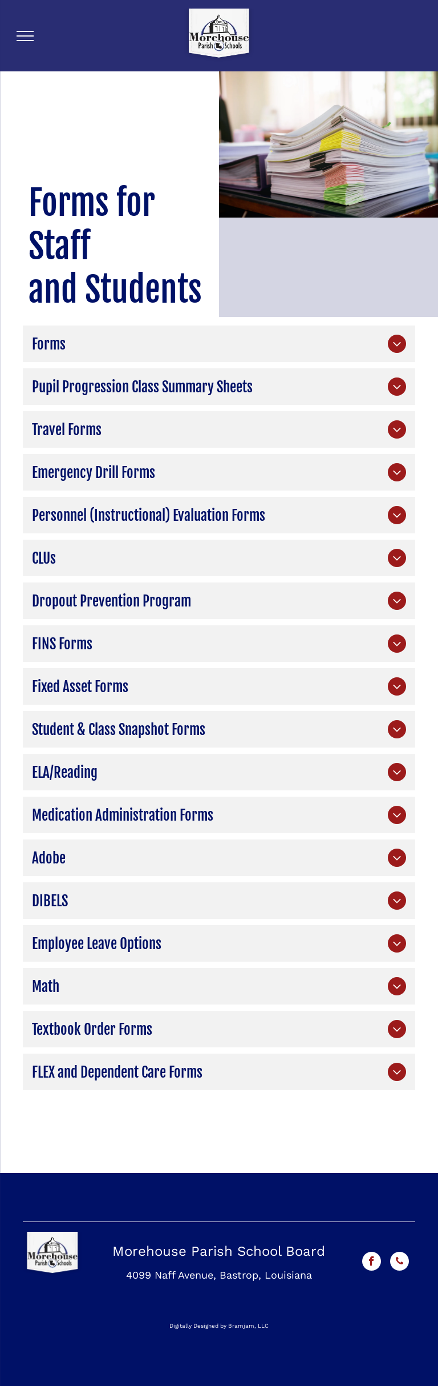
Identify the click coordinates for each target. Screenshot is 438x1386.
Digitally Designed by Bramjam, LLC (219, 1326)
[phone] (399, 1262)
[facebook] (371, 1262)
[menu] (25, 36)
